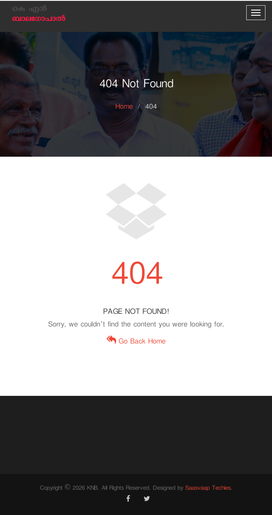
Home (124, 107)
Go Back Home (136, 342)
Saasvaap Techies (208, 488)
